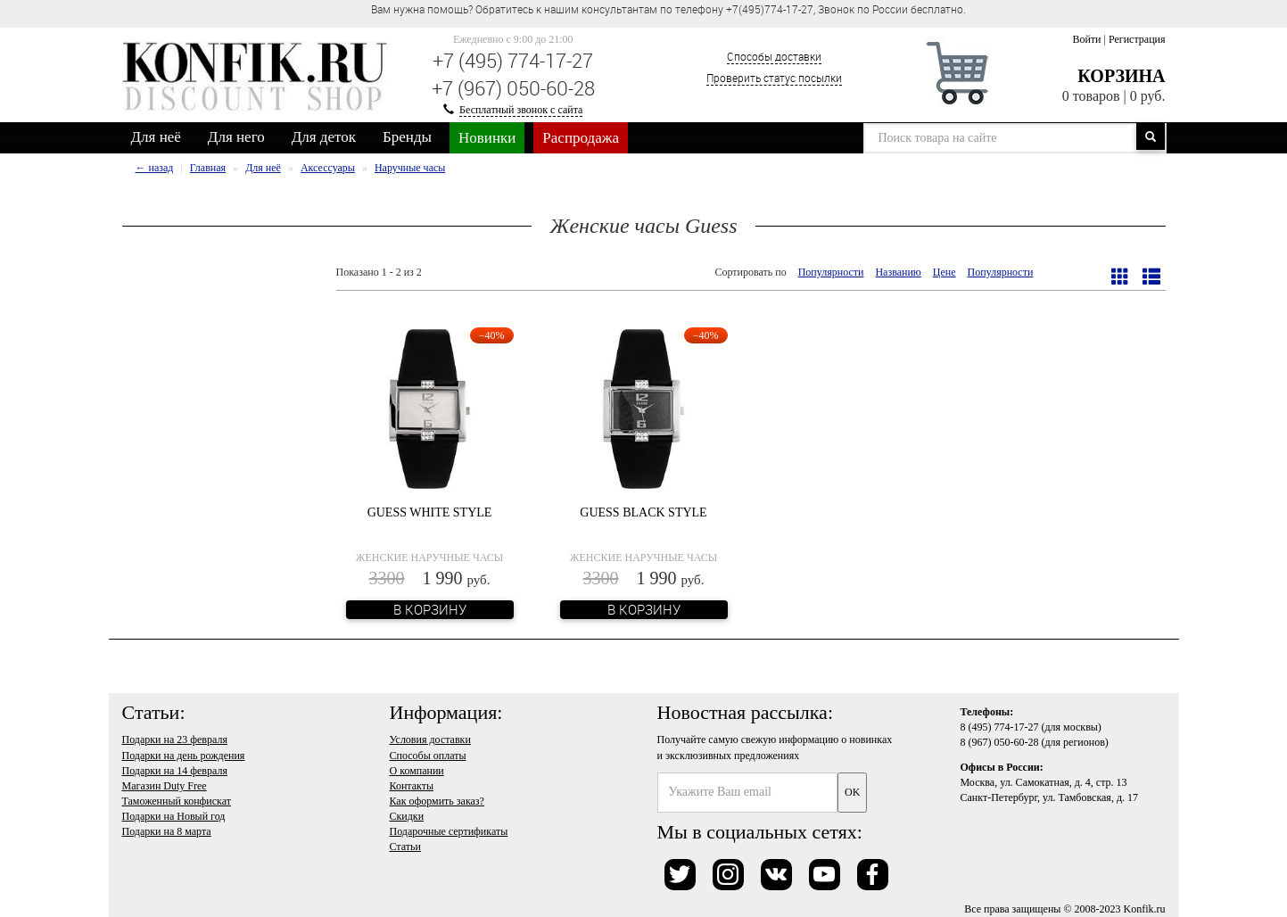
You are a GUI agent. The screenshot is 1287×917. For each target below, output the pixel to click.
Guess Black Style (643, 512)
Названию (897, 272)
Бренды (407, 136)
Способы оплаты (428, 755)
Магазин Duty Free (164, 786)
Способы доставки (774, 56)
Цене (944, 272)
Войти (1086, 39)
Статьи (405, 846)
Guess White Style (429, 512)
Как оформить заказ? (437, 801)
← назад (155, 167)
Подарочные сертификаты (449, 831)
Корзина (1121, 76)
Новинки (487, 137)
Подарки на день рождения (183, 755)
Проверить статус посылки (774, 77)
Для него (236, 136)
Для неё (156, 136)
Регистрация (1137, 39)
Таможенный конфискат (177, 801)
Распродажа (580, 137)
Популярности (831, 272)
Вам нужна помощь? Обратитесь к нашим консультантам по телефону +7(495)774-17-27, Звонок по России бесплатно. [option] (668, 9)
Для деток (324, 136)
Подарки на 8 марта (166, 831)
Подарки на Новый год (174, 816)
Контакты (412, 786)
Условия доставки (430, 739)
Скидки (407, 816)
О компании (417, 770)
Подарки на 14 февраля (174, 770)
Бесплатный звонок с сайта (520, 109)
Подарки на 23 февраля (174, 739)
